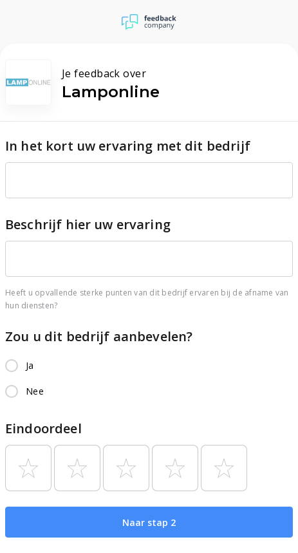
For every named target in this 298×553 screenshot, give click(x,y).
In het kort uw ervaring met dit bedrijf (127, 146)
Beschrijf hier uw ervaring (88, 224)
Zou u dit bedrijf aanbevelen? (98, 336)
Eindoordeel (43, 428)
